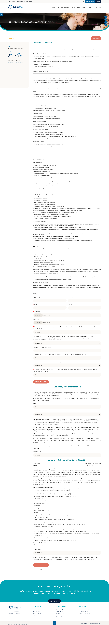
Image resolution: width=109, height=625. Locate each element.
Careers (96, 1)
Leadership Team (36, 610)
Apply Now (96, 38)
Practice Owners (85, 1)
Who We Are (35, 608)
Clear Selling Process (60, 612)
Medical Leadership (37, 612)
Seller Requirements (60, 614)
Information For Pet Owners (85, 608)
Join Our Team (75, 8)
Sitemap (23, 623)
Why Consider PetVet (60, 608)
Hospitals (98, 8)
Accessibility (10, 623)
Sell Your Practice (63, 8)
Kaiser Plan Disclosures (84, 614)
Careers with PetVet (83, 610)
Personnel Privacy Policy (21, 622)
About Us (52, 8)
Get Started (53, 600)
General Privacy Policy (12, 622)
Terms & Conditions (17, 623)
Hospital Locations (37, 614)
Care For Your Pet (87, 8)
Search (27, 623)
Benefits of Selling (60, 610)
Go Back (11, 38)
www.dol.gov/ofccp (38, 483)
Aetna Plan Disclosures (84, 612)
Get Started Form (60, 616)
